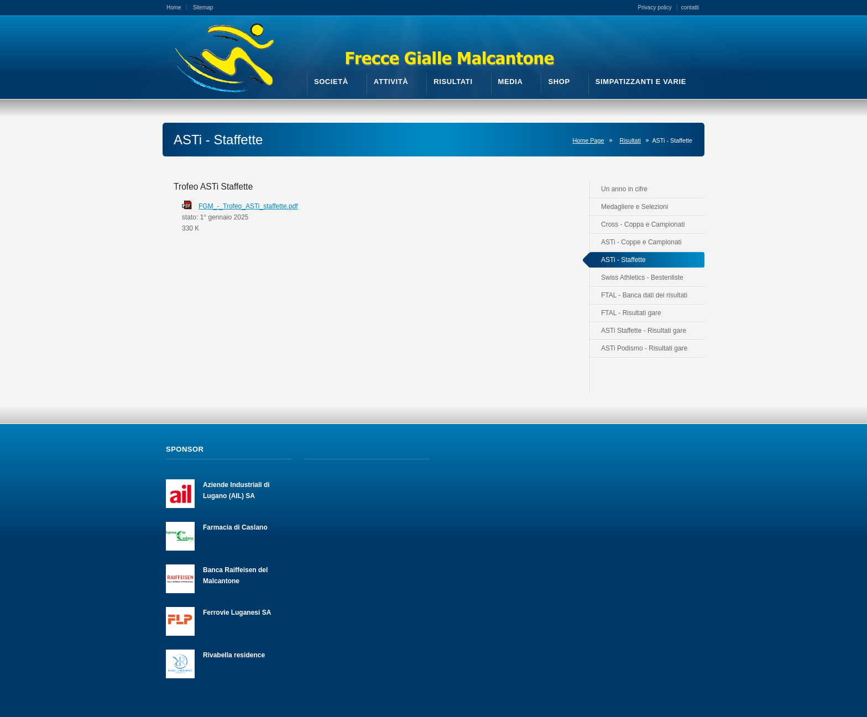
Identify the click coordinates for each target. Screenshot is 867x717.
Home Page (588, 140)
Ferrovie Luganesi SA (237, 612)
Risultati (630, 140)
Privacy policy (655, 7)
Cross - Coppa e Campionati (643, 224)
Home (173, 7)
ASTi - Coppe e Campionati (641, 242)
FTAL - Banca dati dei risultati (644, 295)
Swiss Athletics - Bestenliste (642, 277)
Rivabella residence (234, 655)
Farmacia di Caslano (235, 527)
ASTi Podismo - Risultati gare (644, 348)
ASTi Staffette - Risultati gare (643, 330)
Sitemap (203, 7)
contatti (690, 7)
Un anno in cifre (624, 189)
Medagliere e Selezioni (634, 207)
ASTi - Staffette (623, 260)
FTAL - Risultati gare (631, 313)
